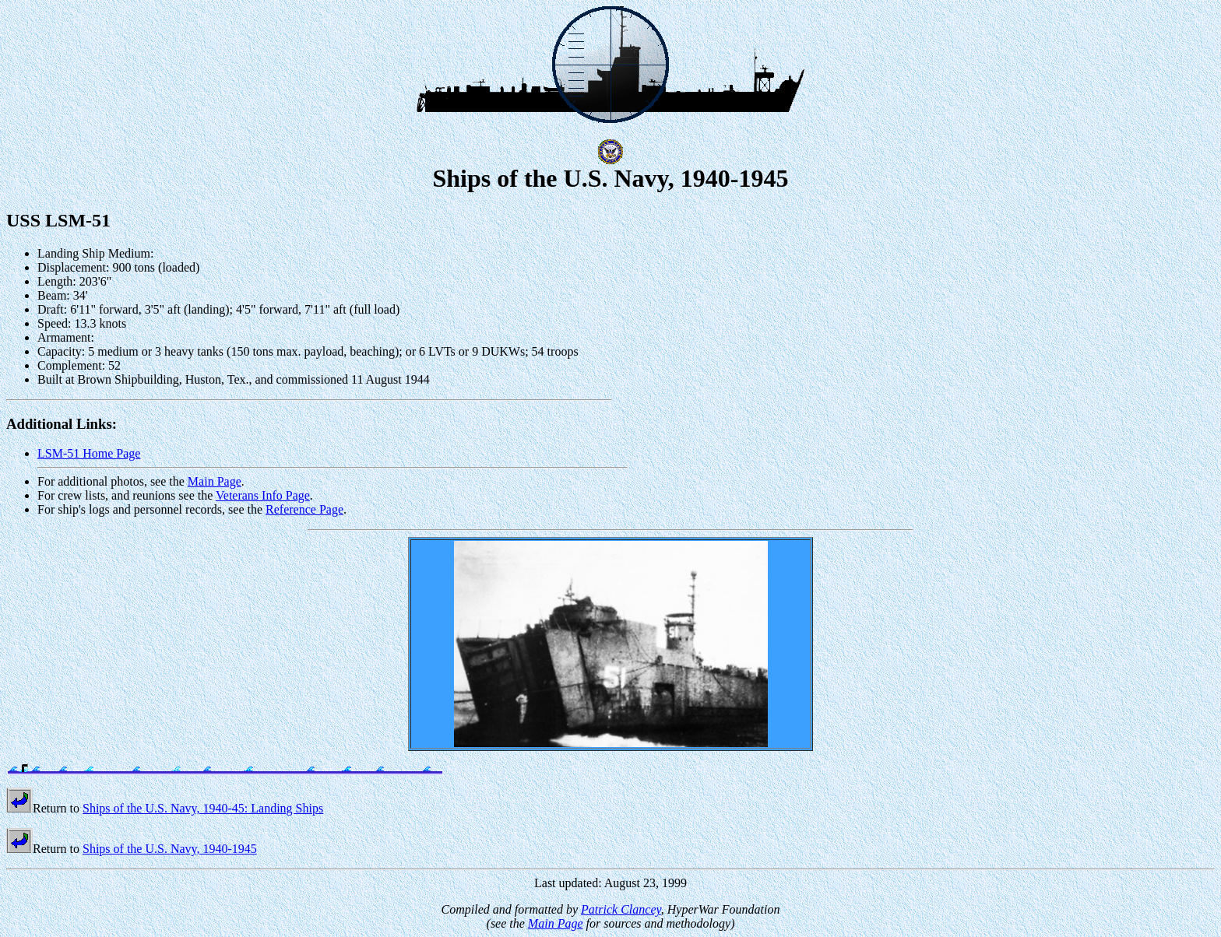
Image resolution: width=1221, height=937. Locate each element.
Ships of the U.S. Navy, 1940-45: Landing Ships (203, 808)
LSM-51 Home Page (88, 453)
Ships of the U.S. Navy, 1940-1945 (170, 848)
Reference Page (304, 509)
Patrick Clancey (621, 909)
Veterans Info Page (263, 495)
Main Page (214, 481)
